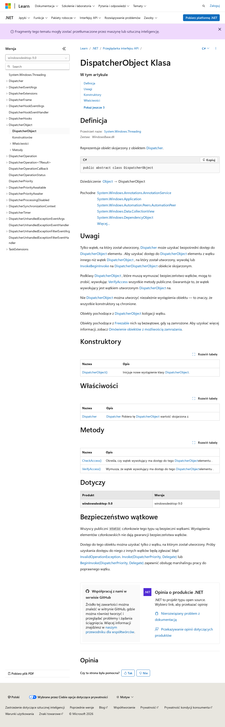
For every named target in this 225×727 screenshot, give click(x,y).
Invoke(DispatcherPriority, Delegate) (149, 556)
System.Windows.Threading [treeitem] (27, 75)
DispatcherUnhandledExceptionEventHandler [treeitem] (39, 225)
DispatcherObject (93, 253)
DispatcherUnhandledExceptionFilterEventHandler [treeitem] (39, 240)
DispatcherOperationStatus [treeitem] (27, 175)
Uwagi (88, 89)
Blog (102, 707)
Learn (84, 48)
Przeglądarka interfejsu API (121, 48)
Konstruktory (92, 95)
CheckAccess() (92, 460)
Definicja (89, 83)
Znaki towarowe (49, 714)
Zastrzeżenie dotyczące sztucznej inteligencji (35, 707)
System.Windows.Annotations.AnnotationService (134, 192)
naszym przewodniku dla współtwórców (110, 629)
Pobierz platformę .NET (201, 18)
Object (108, 181)
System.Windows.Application (119, 198)
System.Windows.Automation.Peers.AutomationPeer (136, 205)
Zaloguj (215, 6)
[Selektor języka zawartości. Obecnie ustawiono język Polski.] (13, 697)
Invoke (85, 266)
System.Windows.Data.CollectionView (125, 211)
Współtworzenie (124, 707)
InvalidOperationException (100, 556)
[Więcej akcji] (216, 48)
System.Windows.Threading (122, 131)
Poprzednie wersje (82, 707)
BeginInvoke (99, 266)
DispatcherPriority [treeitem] (21, 181)
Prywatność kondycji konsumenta (187, 707)
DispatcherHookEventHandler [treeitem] (29, 112)
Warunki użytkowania (19, 714)
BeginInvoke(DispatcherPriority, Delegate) (112, 562)
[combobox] (37, 57)
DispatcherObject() (94, 372)
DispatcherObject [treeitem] (24, 131)
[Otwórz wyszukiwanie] (203, 6)
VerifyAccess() (91, 469)
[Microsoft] (8, 6)
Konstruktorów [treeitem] (22, 137)
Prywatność (148, 707)
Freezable (122, 323)
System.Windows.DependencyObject (125, 217)
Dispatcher (154, 147)
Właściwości (92, 100)
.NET (95, 48)
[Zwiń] (64, 49)
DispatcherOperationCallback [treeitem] (28, 168)
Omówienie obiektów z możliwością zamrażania (145, 329)
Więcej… (103, 223)
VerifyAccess (118, 281)
